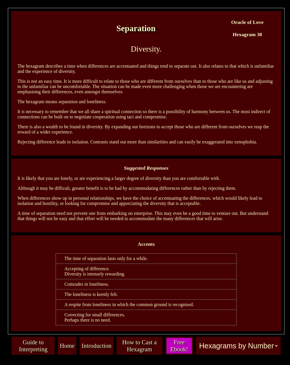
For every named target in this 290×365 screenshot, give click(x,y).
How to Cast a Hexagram (139, 345)
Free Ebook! (179, 345)
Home (67, 345)
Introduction (97, 345)
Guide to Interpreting (33, 345)
